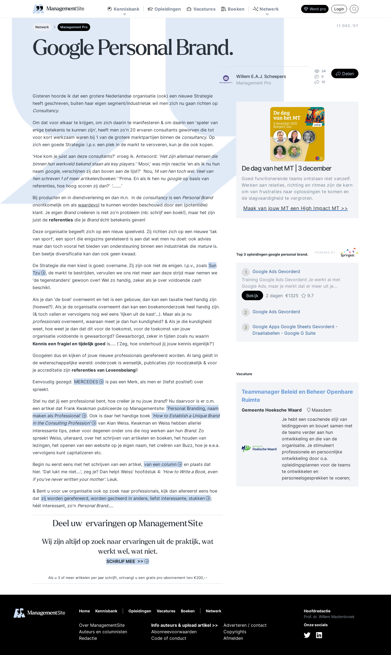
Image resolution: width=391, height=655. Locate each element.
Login (339, 9)
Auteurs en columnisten (103, 631)
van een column (160, 464)
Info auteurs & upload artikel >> (184, 625)
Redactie (88, 638)
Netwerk (42, 27)
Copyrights (234, 631)
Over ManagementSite (102, 625)
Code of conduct (168, 638)
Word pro (315, 9)
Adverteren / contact (245, 625)
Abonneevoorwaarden (174, 631)
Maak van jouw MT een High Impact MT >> (295, 208)
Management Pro (73, 27)
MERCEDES (86, 381)
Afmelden (233, 638)
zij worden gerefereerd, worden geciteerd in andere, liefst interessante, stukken (123, 498)
